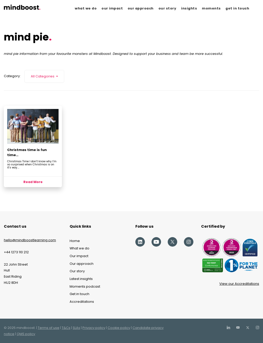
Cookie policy (119, 328)
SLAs (76, 328)
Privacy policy (93, 328)
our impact (112, 8)
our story (167, 8)
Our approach (81, 263)
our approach (141, 8)
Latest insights (81, 279)
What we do (79, 248)
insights (189, 8)
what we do (86, 8)
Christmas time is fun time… (27, 152)
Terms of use (48, 328)
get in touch (237, 8)
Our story (77, 271)
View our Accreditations (239, 283)
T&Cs (66, 328)
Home (75, 241)
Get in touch (79, 294)
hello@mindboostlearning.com (30, 240)
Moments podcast (85, 286)
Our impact (79, 256)
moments (211, 8)
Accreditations (82, 301)
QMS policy (26, 334)
